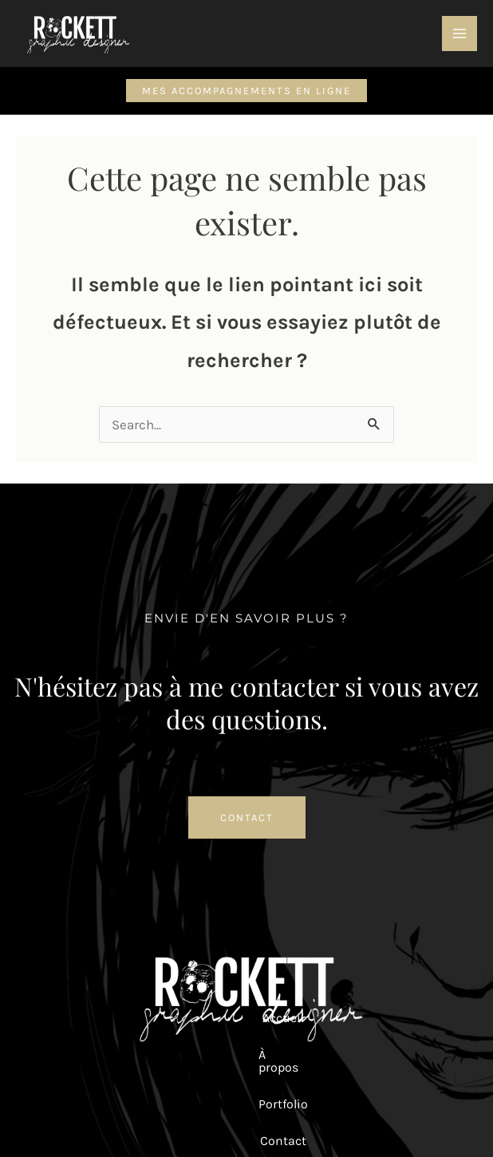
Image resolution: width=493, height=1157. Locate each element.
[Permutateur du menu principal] (459, 33)
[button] (246, 90)
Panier (437, 1017)
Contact (273, 1017)
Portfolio (202, 1017)
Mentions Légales (309, 1088)
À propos (128, 1017)
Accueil (58, 1017)
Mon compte (357, 1017)
